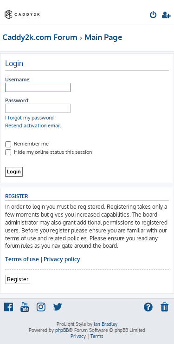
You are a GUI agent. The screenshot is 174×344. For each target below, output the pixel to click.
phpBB (62, 330)
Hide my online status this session (48, 152)
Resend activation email (33, 125)
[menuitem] (154, 15)
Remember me (27, 143)
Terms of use (22, 259)
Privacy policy (62, 259)
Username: (17, 79)
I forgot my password (29, 117)
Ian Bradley (105, 324)
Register (17, 279)
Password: (17, 100)
